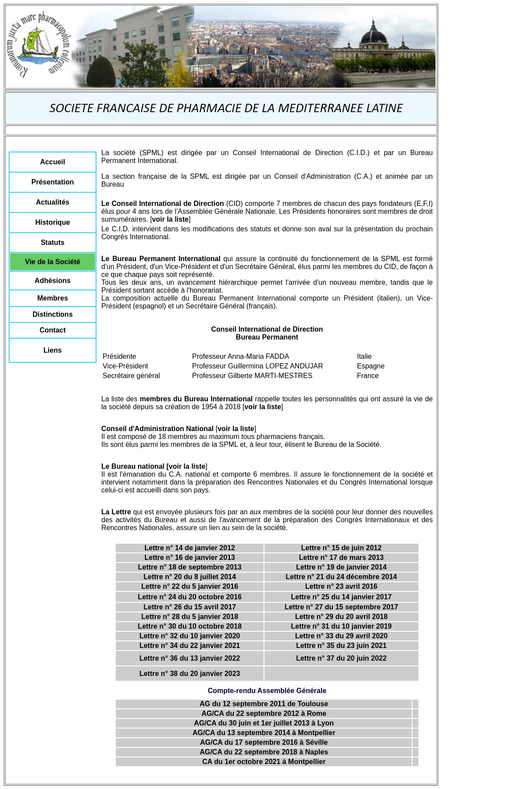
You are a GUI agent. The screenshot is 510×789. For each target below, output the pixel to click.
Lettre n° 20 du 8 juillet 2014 (189, 576)
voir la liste (170, 219)
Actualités (52, 202)
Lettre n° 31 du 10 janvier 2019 (341, 626)
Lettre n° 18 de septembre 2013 (190, 567)
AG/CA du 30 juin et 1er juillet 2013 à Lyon (264, 723)
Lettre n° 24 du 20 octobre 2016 (190, 597)
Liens (52, 350)
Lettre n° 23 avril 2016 (341, 586)
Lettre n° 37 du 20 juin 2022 (341, 658)
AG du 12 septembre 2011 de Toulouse (264, 704)
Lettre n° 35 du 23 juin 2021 (341, 645)
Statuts (52, 242)
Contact (52, 330)
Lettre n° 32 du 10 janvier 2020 (189, 636)
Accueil (52, 162)
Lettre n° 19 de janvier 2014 (341, 567)
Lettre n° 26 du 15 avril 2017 (189, 607)
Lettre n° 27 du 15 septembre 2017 (341, 607)
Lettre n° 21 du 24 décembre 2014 (341, 576)
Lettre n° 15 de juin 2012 (341, 548)
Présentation (53, 182)
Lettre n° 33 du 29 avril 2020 (341, 636)
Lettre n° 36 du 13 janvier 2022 (189, 658)
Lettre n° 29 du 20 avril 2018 (341, 616)
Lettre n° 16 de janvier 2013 (189, 557)
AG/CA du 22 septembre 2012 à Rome (263, 713)
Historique (52, 222)
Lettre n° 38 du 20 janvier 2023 (189, 673)
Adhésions (53, 280)
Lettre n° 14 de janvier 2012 (189, 548)
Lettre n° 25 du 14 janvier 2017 (341, 597)
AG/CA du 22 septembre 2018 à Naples (264, 752)
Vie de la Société (52, 261)
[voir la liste (185, 466)
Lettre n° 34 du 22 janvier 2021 (189, 645)
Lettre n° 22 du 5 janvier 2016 (189, 586)
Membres (52, 298)
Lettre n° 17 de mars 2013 (341, 557)
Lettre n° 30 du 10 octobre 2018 (190, 626)
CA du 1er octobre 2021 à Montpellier (263, 761)
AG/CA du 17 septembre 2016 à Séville (264, 742)
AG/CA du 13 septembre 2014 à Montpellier (264, 732)
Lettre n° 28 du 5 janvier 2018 (189, 616)
